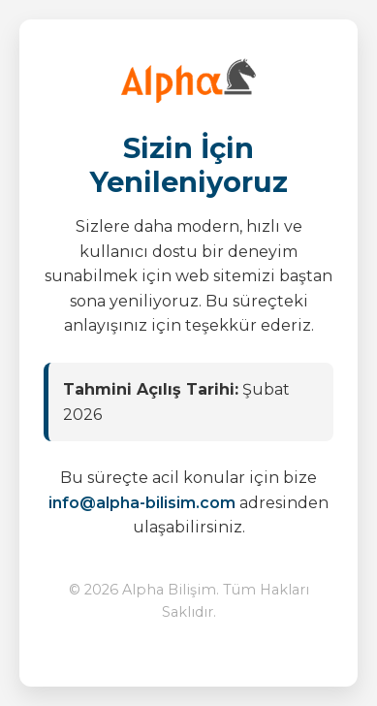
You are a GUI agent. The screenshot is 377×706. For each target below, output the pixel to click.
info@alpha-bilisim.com (142, 503)
